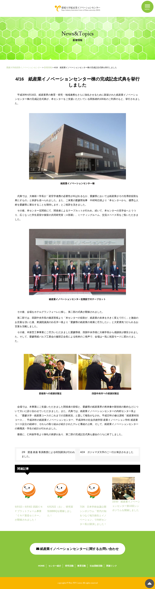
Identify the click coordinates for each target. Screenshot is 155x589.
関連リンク (111, 566)
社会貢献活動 (96, 566)
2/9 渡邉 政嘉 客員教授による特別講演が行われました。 (48, 454)
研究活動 (69, 566)
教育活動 (81, 566)
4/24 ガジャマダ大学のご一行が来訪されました (106, 452)
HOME (41, 566)
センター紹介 (54, 566)
